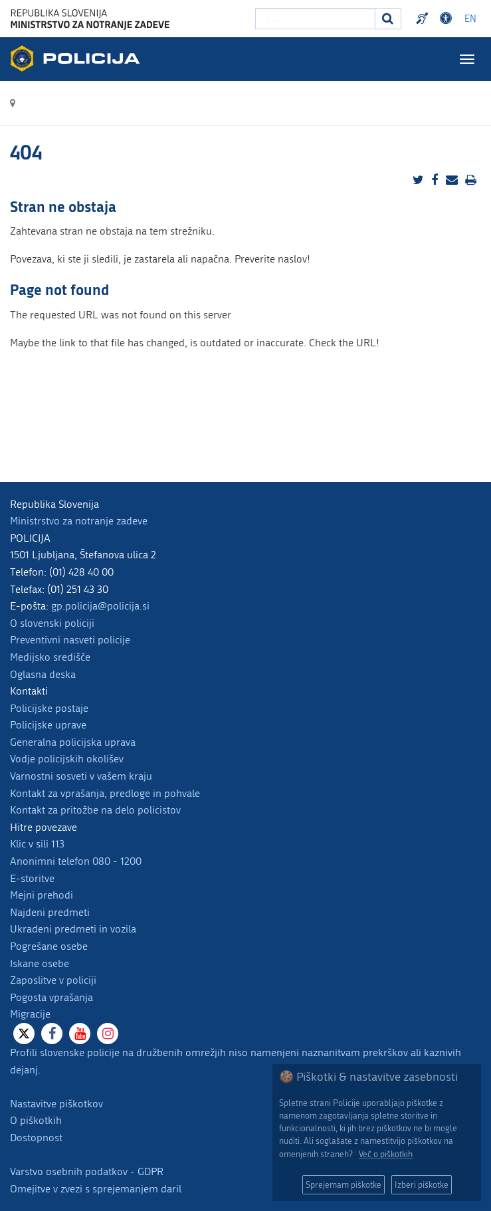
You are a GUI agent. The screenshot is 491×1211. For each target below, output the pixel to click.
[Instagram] (107, 1033)
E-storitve (32, 878)
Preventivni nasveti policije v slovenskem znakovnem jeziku (424, 19)
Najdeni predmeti (50, 912)
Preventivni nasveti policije (70, 639)
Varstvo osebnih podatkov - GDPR (86, 1171)
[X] (24, 1033)
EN (470, 19)
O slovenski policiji (52, 623)
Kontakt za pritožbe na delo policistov (95, 810)
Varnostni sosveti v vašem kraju (81, 776)
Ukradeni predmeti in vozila (73, 929)
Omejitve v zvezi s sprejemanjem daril (95, 1188)
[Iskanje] (388, 18)
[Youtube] (79, 1033)
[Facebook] (51, 1033)
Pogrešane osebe (49, 946)
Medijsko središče (50, 657)
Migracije (30, 1014)
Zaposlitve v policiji (53, 980)
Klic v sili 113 (37, 843)
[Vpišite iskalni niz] (315, 18)
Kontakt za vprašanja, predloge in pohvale (105, 793)
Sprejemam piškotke (343, 1185)
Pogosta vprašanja (51, 997)
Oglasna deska (43, 674)
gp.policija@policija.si (100, 606)
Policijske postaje (49, 708)
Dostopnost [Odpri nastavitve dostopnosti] (448, 19)
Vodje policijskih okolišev (67, 758)
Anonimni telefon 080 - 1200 (76, 861)
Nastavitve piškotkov (56, 1103)
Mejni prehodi (41, 895)
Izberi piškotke (421, 1185)
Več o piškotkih (386, 1154)
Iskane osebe (39, 963)
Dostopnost (36, 1137)
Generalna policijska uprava (73, 742)
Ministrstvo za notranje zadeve (78, 520)
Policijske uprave (48, 724)
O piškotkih (36, 1120)
